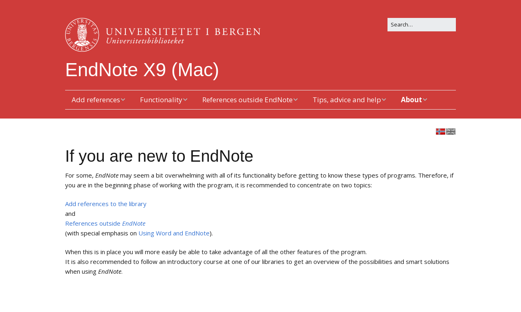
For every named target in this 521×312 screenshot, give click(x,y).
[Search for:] (421, 24)
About (411, 99)
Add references (96, 99)
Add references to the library (106, 204)
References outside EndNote (247, 99)
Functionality (161, 99)
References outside (105, 223)
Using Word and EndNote (174, 233)
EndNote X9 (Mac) (142, 69)
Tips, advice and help (347, 99)
